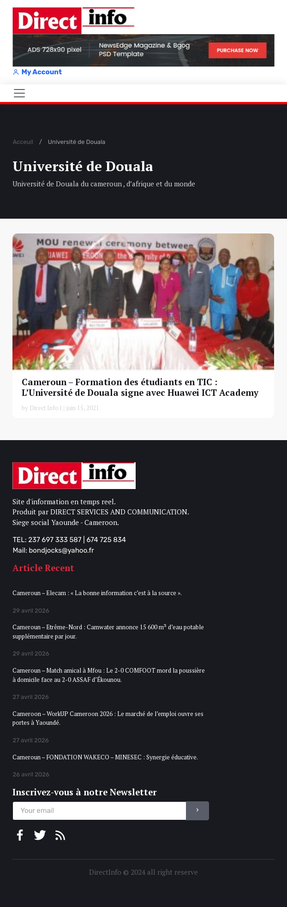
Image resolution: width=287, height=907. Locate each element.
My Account (36, 72)
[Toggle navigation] (19, 93)
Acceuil (22, 141)
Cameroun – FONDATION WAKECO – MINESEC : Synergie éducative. (105, 757)
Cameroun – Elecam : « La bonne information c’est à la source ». (97, 593)
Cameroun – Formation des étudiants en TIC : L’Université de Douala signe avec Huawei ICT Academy (140, 387)
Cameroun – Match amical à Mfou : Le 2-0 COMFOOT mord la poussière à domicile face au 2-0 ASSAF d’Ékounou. (108, 675)
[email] (99, 810)
